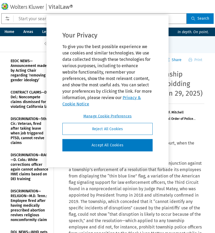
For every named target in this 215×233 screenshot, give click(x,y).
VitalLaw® (61, 6)
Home (9, 31)
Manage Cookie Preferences (107, 116)
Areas (28, 31)
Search (200, 18)
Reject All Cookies (107, 128)
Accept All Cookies (107, 145)
